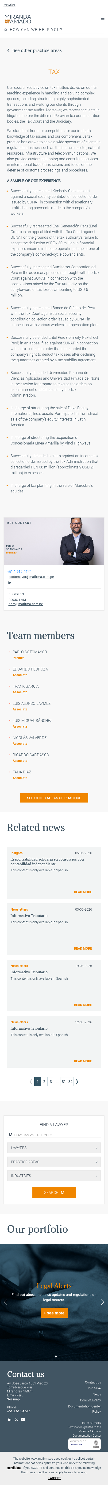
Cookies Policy (90, 1400)
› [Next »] (77, 1080)
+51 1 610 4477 (19, 571)
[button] (52, 1356)
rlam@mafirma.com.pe (25, 604)
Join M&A (94, 1388)
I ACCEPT (54, 1478)
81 (64, 1081)
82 (70, 1081)
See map (13, 1399)
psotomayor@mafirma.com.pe (31, 576)
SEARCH (54, 1192)
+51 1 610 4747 (18, 1411)
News (97, 1394)
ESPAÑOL (9, 5)
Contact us (93, 1382)
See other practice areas (34, 50)
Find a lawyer (54, 1124)
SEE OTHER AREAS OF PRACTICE (54, 797)
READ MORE (83, 892)
